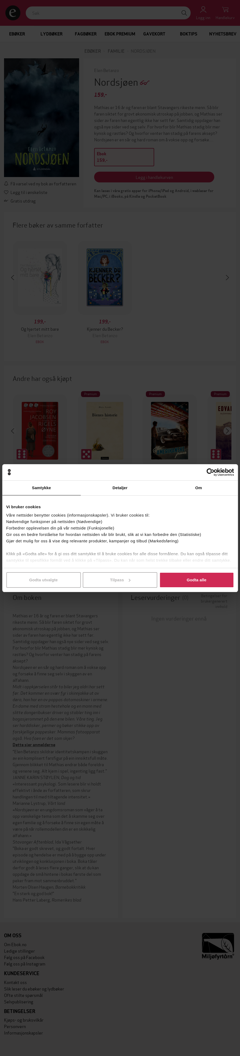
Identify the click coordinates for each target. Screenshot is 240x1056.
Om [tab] (198, 487)
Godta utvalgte (43, 580)
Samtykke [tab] (41, 487)
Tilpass (120, 580)
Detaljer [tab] (120, 487)
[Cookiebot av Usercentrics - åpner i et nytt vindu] (210, 472)
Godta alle (196, 580)
